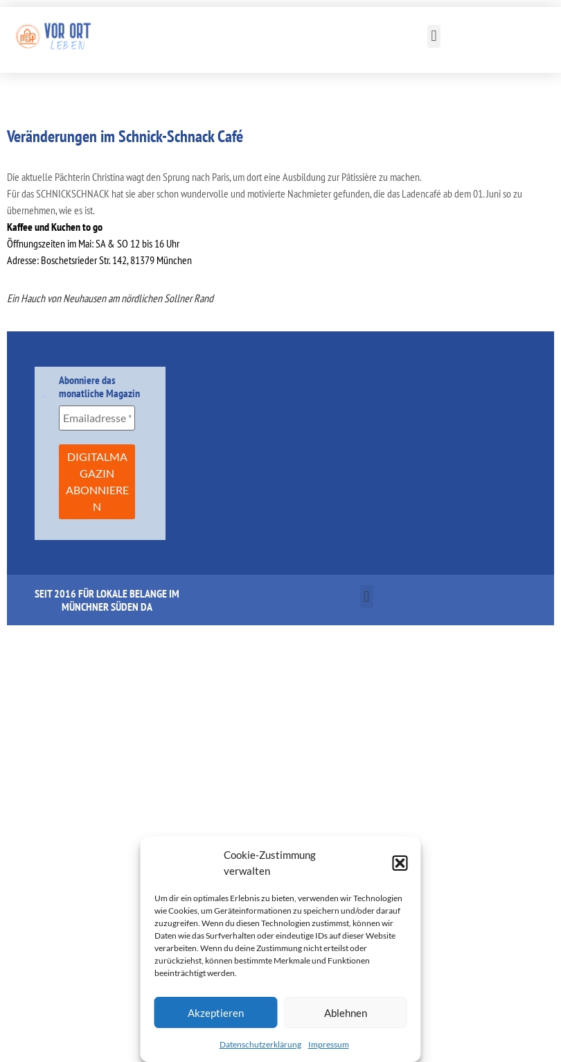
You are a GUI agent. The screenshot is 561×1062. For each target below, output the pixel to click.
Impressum (328, 1044)
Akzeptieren (216, 1013)
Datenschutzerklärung (260, 1044)
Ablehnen (345, 1013)
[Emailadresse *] (96, 418)
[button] (400, 863)
